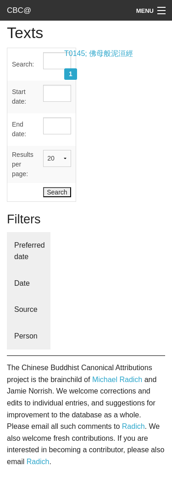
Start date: (19, 96)
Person (26, 336)
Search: (23, 64)
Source (26, 309)
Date (22, 283)
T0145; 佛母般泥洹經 (98, 53)
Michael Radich (117, 379)
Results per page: (22, 164)
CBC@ (19, 10)
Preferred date (29, 251)
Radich (133, 426)
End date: (19, 129)
